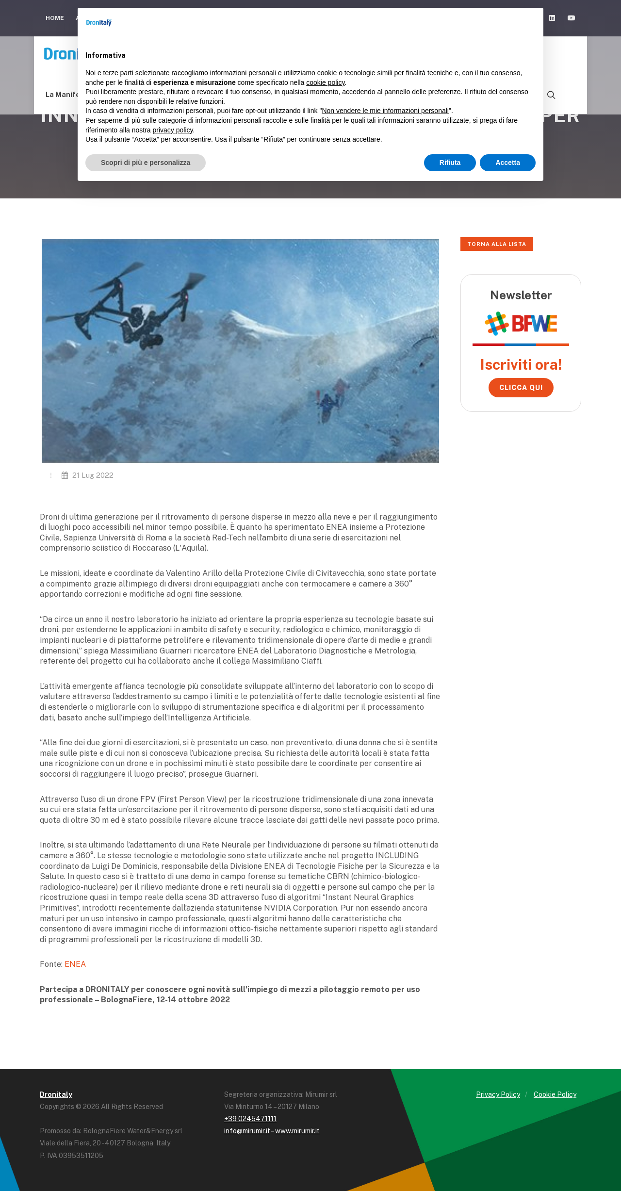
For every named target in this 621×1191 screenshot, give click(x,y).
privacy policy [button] (173, 130)
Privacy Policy (498, 1094)
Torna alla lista (496, 244)
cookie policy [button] (325, 82)
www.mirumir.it (297, 1131)
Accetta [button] (507, 162)
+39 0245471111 (250, 1119)
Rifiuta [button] (450, 162)
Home (55, 18)
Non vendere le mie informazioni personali (385, 110)
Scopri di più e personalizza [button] (145, 162)
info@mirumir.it (247, 1131)
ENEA (75, 964)
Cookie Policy (555, 1094)
